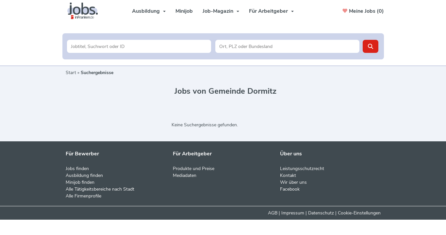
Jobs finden (77, 168)
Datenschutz (321, 213)
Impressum (292, 213)
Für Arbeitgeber (271, 11)
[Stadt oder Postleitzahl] (287, 46)
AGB (272, 213)
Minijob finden (80, 182)
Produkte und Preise (193, 168)
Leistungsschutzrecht (302, 168)
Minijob (184, 11)
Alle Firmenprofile (83, 196)
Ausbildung (149, 11)
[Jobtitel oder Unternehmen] (139, 46)
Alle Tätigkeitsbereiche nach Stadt (100, 189)
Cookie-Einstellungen (359, 213)
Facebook (290, 189)
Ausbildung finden (84, 175)
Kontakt (288, 175)
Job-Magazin (221, 11)
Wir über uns (293, 182)
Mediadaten (184, 175)
